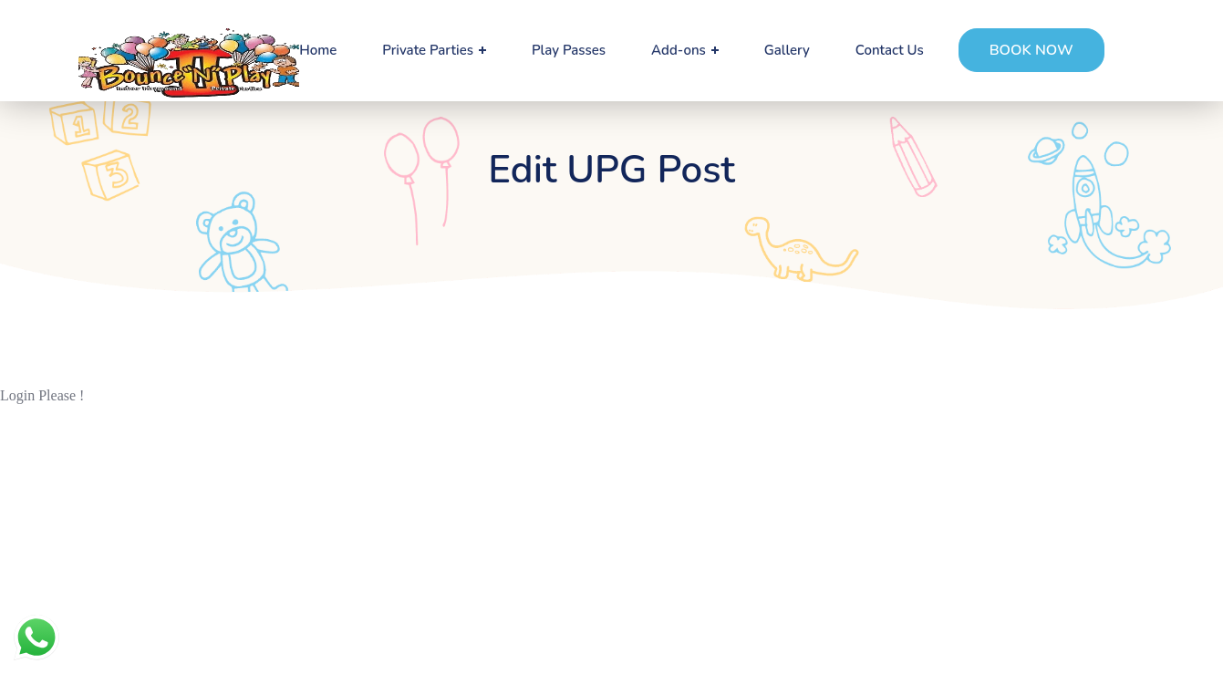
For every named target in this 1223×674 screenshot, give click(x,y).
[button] (1031, 50)
